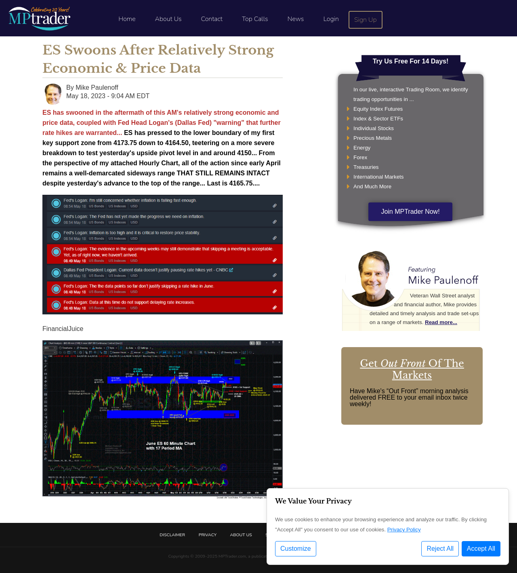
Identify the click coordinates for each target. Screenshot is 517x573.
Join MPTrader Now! (410, 211)
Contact (212, 19)
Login (330, 19)
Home (126, 19)
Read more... (441, 322)
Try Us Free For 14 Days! (411, 61)
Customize (295, 548)
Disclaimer (172, 535)
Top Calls (255, 19)
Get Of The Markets (412, 369)
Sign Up (365, 19)
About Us (168, 19)
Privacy (207, 535)
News (296, 19)
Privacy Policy (404, 530)
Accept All (481, 548)
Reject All (440, 548)
